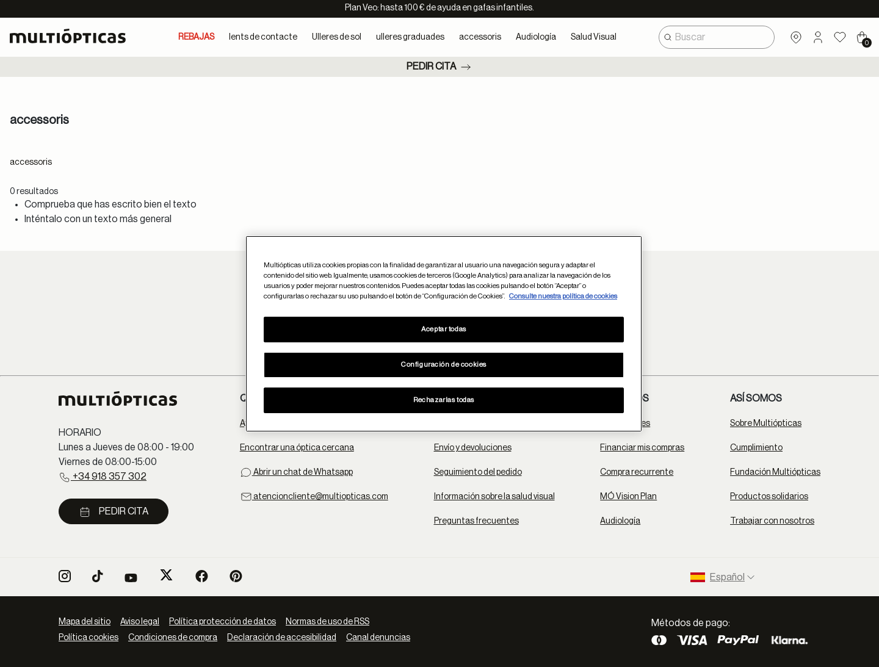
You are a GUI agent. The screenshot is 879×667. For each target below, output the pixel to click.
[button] (818, 37)
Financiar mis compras (642, 448)
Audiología (620, 521)
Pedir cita (440, 67)
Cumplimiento (756, 448)
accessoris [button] (480, 37)
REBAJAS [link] (196, 37)
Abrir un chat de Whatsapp (296, 472)
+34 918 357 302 (102, 477)
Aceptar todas (443, 329)
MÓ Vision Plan (628, 496)
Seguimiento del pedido (478, 472)
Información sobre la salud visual (494, 496)
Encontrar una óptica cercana (297, 448)
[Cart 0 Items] (862, 37)
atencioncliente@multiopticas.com (314, 496)
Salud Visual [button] (594, 37)
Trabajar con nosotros (772, 521)
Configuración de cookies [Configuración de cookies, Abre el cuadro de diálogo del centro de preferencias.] (444, 364)
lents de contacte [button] (263, 37)
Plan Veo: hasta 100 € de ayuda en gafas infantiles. (439, 8)
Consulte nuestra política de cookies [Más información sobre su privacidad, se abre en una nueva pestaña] (563, 296)
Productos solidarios (769, 496)
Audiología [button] (536, 37)
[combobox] (717, 37)
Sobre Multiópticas (765, 423)
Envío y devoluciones (473, 448)
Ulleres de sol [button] (336, 37)
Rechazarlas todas (443, 400)
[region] (443, 333)
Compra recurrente (636, 472)
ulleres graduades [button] (410, 37)
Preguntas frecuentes (476, 521)
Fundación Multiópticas (775, 472)
